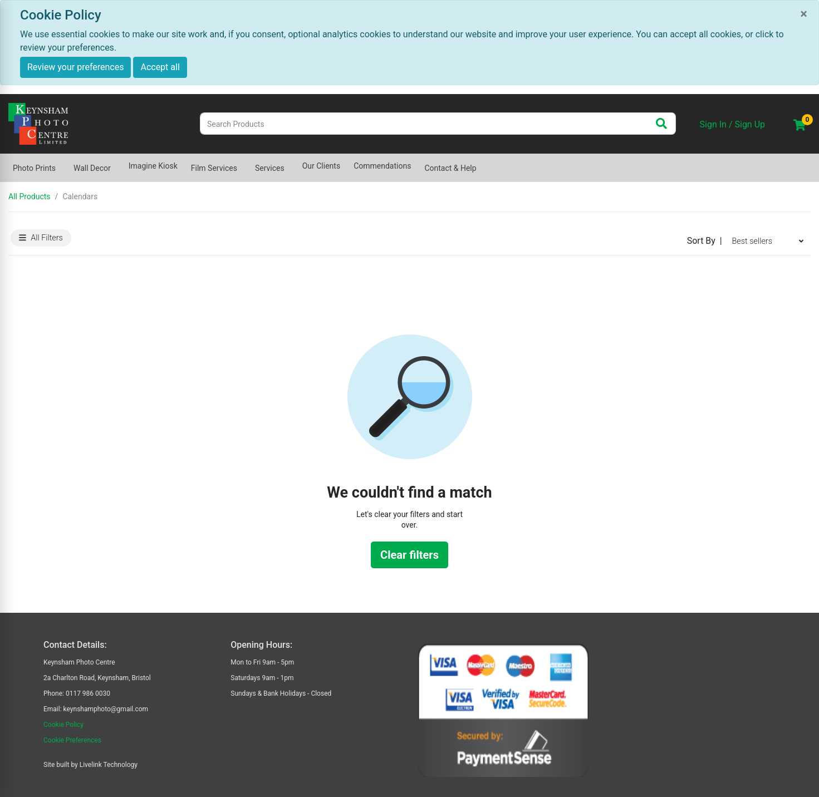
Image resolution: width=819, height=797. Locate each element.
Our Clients (321, 165)
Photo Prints (34, 168)
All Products (29, 196)
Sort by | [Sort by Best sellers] (704, 240)
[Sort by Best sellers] (768, 241)
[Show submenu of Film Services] (244, 162)
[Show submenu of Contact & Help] (483, 162)
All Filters (41, 238)
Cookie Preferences (72, 740)
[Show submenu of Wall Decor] (117, 162)
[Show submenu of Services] (291, 162)
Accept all (159, 67)
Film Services (214, 168)
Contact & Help (450, 168)
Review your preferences (75, 67)
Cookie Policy (63, 725)
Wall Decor (92, 168)
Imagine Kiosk (153, 165)
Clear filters (409, 555)
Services (270, 168)
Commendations (382, 165)
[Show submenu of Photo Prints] (62, 162)
